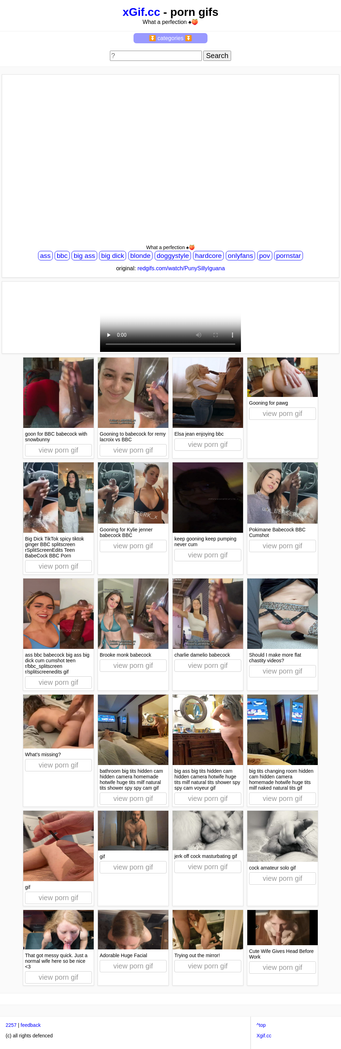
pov (264, 255)
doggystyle (173, 255)
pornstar (288, 255)
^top (261, 1025)
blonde (140, 255)
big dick (112, 255)
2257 (11, 1025)
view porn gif (58, 450)
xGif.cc (141, 12)
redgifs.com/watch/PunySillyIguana (181, 268)
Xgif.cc (263, 1035)
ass (45, 255)
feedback (31, 1025)
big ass (84, 255)
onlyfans (240, 255)
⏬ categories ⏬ (170, 38)
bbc (62, 255)
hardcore (208, 255)
